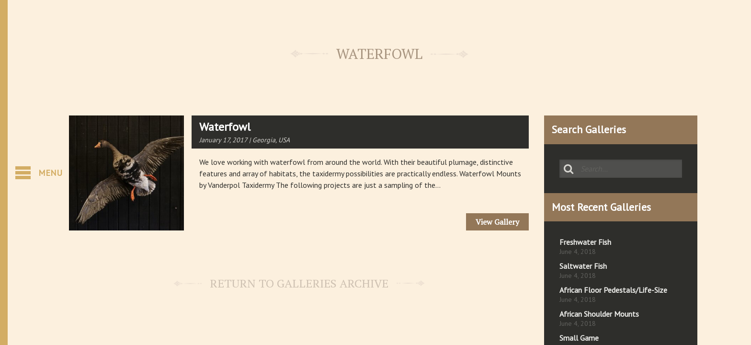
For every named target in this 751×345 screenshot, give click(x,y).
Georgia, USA (271, 140)
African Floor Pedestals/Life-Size (613, 290)
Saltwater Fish (583, 266)
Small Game (579, 338)
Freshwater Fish (585, 242)
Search (568, 169)
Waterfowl (224, 126)
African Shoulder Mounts (599, 314)
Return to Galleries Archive (299, 283)
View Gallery (497, 222)
